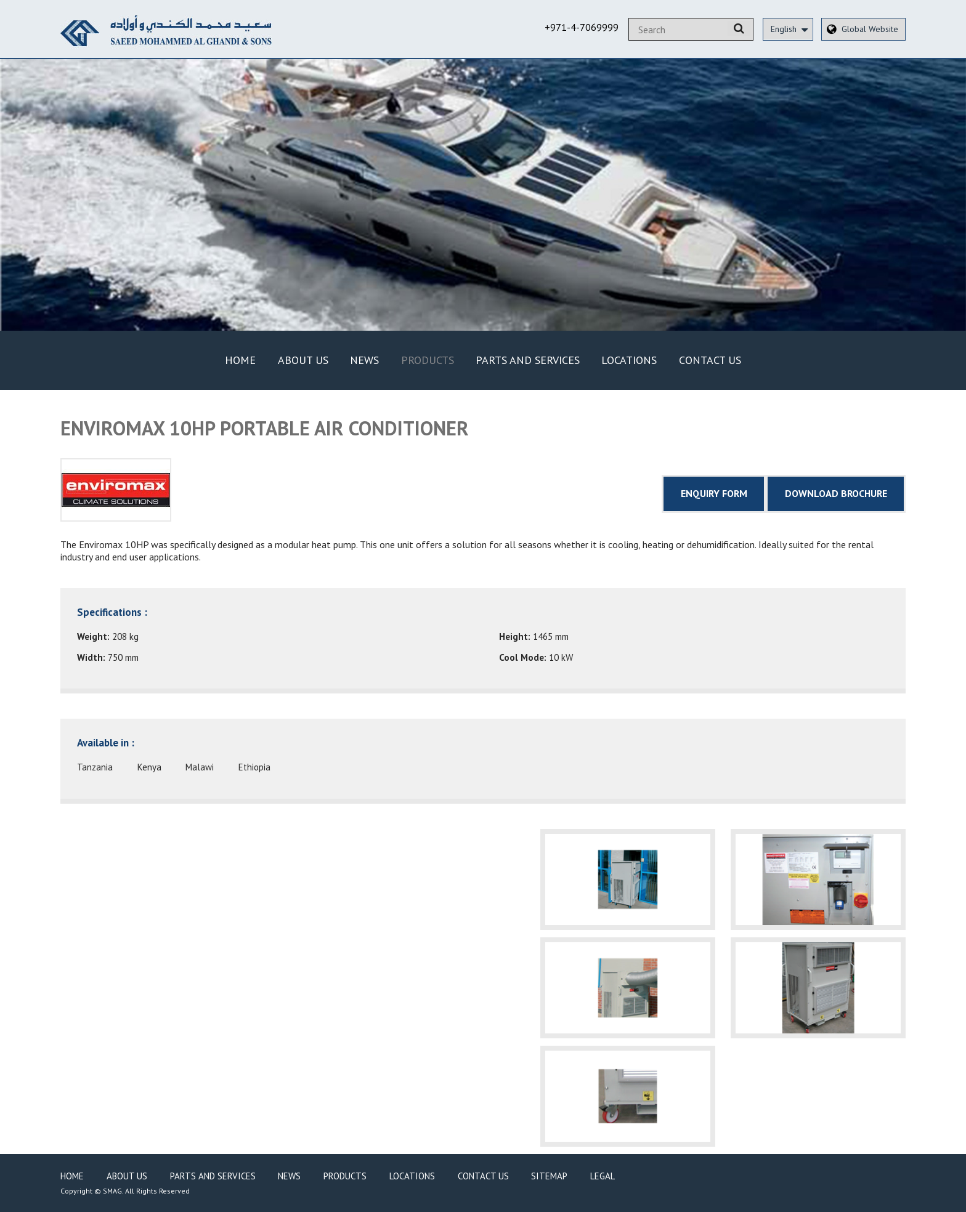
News (364, 360)
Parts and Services (528, 360)
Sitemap (549, 1176)
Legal (602, 1176)
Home (240, 360)
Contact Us (710, 360)
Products (427, 360)
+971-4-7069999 (582, 27)
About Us (303, 360)
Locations (629, 360)
